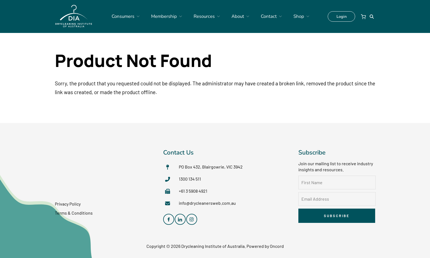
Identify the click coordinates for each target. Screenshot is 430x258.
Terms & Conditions (74, 212)
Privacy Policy (68, 203)
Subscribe (336, 216)
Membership (169, 16)
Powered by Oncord (265, 246)
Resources (205, 16)
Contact (262, 16)
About (235, 16)
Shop (288, 16)
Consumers (133, 16)
